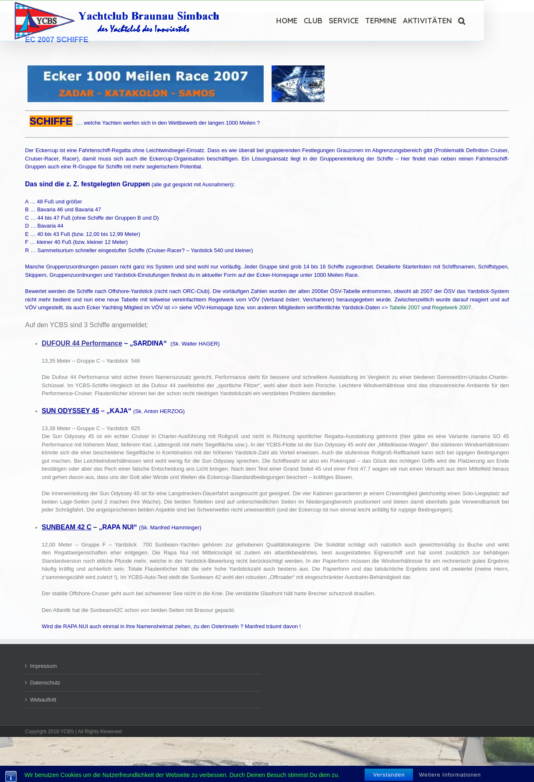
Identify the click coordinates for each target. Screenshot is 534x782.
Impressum (43, 666)
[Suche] (461, 20)
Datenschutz (45, 682)
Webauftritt (43, 700)
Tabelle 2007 (404, 307)
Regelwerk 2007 (451, 307)
